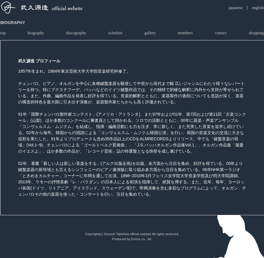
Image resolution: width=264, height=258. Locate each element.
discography (76, 33)
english (258, 8)
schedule (115, 33)
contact (221, 33)
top (3, 33)
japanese (236, 8)
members (185, 33)
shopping (256, 33)
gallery (150, 33)
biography (36, 33)
